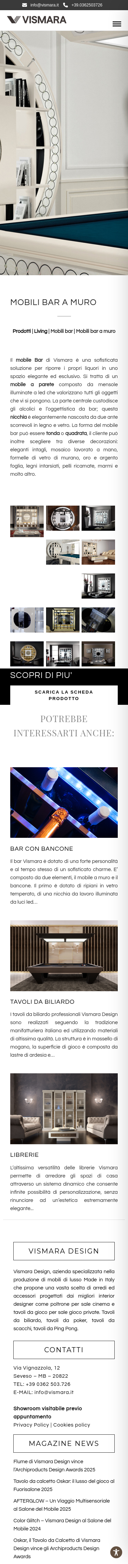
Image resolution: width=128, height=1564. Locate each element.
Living (40, 331)
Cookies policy (71, 1425)
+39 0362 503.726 (48, 1384)
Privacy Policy (31, 1425)
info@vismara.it (40, 5)
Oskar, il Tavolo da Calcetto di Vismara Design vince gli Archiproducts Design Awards (56, 1548)
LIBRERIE (24, 1155)
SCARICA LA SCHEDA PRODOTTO (64, 695)
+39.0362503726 (82, 5)
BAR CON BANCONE (41, 849)
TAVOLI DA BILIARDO (42, 1002)
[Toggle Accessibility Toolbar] (116, 1552)
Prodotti (22, 331)
